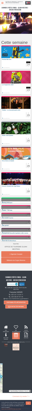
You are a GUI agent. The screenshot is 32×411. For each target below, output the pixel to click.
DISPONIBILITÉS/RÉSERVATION (16, 302)
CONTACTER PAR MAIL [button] (16, 306)
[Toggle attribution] (30, 391)
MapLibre (26, 391)
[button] (16, 57)
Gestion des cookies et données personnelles (11, 409)
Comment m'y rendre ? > (21, 396)
